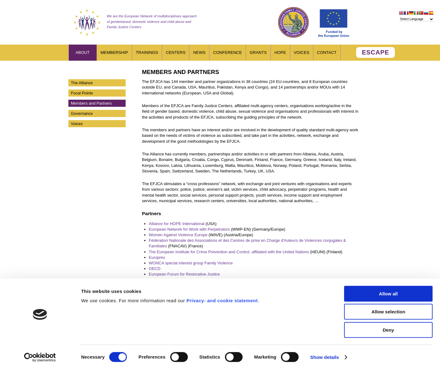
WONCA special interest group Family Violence (191, 263)
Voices (301, 52)
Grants (258, 52)
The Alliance (82, 82)
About (82, 52)
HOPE (280, 52)
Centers (175, 52)
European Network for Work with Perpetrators (189, 229)
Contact (327, 52)
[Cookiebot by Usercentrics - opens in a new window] (40, 353)
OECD (155, 268)
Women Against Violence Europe (178, 234)
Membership (114, 52)
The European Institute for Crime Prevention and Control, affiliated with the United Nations (229, 252)
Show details (324, 352)
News (199, 52)
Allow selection (388, 307)
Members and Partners (91, 103)
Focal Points (82, 93)
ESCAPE (375, 52)
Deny (388, 325)
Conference (227, 52)
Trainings (147, 52)
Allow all (388, 289)
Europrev (157, 257)
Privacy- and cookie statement (221, 296)
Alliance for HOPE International (177, 223)
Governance (82, 113)
